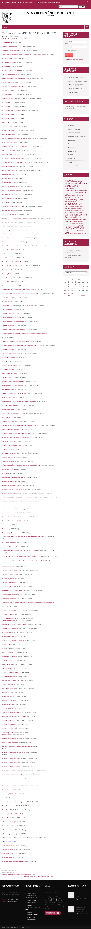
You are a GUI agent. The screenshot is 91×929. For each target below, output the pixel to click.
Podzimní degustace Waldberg (11, 712)
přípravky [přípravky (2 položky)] (67, 210)
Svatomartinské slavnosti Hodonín (12, 762)
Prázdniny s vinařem (27, 305)
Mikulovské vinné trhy (8, 174)
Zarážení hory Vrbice (8, 578)
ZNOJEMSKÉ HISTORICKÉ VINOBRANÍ (14, 590)
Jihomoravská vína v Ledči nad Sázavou (14, 78)
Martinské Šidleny (7, 734)
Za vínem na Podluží (8, 286)
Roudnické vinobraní (8, 664)
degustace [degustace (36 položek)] (71, 185)
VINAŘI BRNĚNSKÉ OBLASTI (50, 13)
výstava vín (10, 872)
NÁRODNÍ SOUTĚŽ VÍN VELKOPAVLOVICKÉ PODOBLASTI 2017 (21, 465)
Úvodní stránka (32, 893)
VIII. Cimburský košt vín (9, 198)
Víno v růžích (6, 305)
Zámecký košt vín (7, 301)
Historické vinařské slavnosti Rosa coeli (13, 501)
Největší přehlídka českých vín (11, 680)
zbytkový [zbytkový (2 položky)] (67, 231)
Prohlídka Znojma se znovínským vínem (13, 329)
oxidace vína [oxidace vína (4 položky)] (69, 206)
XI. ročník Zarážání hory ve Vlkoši (11, 445)
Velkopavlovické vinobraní (9, 610)
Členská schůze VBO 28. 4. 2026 (77, 77)
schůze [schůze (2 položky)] (67, 215)
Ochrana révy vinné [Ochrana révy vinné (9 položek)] (74, 199)
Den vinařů (5, 377)
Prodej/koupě (71, 144)
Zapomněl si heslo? (78, 59)
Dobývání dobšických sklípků (10, 313)
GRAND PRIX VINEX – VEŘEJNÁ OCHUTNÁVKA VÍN (18, 162)
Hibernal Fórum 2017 (8, 250)
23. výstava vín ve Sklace (9, 58)
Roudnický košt (6, 274)
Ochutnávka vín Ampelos (9, 598)
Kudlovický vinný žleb (8, 254)
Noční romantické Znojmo (9, 373)
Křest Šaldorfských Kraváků (10, 513)
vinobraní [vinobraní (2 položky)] (75, 223)
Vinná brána (6, 202)
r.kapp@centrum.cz (11, 901)
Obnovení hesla (32, 919)
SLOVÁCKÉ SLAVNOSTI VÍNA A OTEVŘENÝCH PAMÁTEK (19, 557)
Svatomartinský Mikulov (9, 720)
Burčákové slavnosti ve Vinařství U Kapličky (14, 489)
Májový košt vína (7, 90)
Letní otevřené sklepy (8, 222)
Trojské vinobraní (7, 644)
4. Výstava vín (6, 66)
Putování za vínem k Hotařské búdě (12, 421)
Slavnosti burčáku (7, 668)
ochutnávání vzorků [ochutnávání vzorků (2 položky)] (70, 201)
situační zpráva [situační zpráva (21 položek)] (78, 214)
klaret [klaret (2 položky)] (70, 195)
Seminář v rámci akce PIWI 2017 (12, 262)
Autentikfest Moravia (8, 409)
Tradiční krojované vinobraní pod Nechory (14, 640)
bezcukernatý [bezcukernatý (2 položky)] (78, 181)
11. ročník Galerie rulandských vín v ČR (13, 405)
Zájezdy (70, 162)
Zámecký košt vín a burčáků (10, 672)
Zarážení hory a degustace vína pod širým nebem (16, 433)
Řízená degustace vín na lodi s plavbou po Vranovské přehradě (20, 345)
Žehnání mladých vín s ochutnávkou (12, 861)
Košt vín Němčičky (7, 166)
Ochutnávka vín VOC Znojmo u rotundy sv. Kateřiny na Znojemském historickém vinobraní (28, 602)
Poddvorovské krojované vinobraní (12, 628)
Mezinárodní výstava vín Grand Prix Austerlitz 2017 (16, 437)
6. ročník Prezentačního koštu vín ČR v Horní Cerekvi (17, 246)
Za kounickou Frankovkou (9, 210)
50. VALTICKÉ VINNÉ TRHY (10, 130)
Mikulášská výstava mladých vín (11, 834)
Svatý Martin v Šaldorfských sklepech (13, 770)
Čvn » (83, 295)
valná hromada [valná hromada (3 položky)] (78, 221)
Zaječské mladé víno (8, 708)
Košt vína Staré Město (8, 134)
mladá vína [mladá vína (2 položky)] (75, 195)
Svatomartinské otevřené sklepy (11, 758)
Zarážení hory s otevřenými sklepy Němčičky (15, 493)
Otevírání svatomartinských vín (11, 742)
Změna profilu (31, 917)
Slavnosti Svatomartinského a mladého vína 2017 (16, 746)
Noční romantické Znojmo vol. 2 (11, 429)
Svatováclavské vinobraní (9, 676)
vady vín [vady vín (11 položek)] (69, 221)
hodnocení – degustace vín (75, 133)
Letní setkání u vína (7, 469)
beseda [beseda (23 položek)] (69, 180)
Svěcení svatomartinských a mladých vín (14, 774)
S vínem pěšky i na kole (9, 298)
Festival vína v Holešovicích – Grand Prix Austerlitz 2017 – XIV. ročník (22, 561)
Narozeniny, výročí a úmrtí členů (77, 136)
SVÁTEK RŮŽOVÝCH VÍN (10, 38)
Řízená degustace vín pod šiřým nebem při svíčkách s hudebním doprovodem (24, 333)
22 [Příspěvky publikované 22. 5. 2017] (65, 291)
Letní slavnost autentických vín (11, 353)
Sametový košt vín (7, 790)
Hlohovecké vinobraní (10, 618)
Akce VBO (71, 125)
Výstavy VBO (71, 158)
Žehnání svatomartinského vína (11, 786)
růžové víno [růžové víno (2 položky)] (79, 212)
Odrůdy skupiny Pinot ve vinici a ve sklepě (14, 234)
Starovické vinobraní (8, 636)
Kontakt (30, 905)
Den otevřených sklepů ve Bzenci (12, 190)
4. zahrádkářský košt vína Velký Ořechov (14, 238)
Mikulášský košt (7, 830)
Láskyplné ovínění (7, 42)
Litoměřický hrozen (8, 258)
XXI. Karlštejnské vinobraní (10, 688)
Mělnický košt (6, 417)
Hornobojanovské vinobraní (10, 505)
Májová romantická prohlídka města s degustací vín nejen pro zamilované (23, 54)
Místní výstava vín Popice (9, 142)
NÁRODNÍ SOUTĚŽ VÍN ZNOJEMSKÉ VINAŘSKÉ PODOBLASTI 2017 (22, 497)
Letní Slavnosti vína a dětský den (12, 194)
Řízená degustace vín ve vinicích (11, 317)
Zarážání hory (6, 449)
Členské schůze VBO (74, 129)
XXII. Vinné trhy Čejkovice (10, 206)
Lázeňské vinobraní (8, 660)
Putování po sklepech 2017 (10, 98)
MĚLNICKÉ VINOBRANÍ (9, 586)
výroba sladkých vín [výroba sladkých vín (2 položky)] (71, 226)
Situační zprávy (72, 151)
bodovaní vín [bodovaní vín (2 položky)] (69, 183)
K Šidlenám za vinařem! (9, 226)
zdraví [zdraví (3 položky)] (73, 231)
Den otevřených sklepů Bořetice (11, 186)
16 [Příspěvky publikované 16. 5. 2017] (68, 288)
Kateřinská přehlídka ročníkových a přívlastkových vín (17, 794)
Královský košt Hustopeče (9, 700)
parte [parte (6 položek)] (77, 206)
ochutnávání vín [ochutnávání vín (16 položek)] (73, 203)
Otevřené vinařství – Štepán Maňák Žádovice (15, 517)
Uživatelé (30, 912)
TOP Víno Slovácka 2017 (9, 441)
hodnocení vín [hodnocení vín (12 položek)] (75, 193)
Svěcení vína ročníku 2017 (10, 724)
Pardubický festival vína (9, 461)
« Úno (68, 295)
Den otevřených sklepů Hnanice (11, 74)
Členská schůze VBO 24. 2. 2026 (77, 88)
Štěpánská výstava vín (8, 849)
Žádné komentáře (15, 36)
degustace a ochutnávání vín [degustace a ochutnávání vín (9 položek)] (72, 189)
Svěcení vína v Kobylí (8, 853)
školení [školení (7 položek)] (83, 233)
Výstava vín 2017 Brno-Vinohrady (12, 110)
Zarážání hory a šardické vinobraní (12, 485)
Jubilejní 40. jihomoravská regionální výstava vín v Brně (19, 874)
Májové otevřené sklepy (9, 82)
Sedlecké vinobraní (7, 684)
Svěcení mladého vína (8, 806)
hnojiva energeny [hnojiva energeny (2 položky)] (70, 193)
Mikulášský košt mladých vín (10, 822)
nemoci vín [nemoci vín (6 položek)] (75, 197)
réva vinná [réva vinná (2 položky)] (72, 212)
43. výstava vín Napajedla (9, 242)
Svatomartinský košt (10, 732)
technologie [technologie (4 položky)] (82, 219)
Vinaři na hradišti (7, 309)
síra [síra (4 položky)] (76, 219)
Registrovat (68, 59)
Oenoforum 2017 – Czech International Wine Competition (18, 294)
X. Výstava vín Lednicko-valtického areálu (14, 158)
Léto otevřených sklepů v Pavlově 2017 (13, 230)
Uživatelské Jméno (68, 42)
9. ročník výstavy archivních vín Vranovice (14, 716)
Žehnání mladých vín (8, 857)
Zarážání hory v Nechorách (10, 533)
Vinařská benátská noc (8, 357)
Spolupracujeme (32, 900)
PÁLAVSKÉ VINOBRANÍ (9, 543)
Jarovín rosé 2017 (7, 122)
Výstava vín (5, 102)
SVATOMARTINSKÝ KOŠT (10, 728)
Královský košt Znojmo (8, 457)
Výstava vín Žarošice (8, 114)
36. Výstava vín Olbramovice (10, 62)
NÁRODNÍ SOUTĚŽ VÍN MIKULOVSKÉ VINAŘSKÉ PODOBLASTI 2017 (23, 537)
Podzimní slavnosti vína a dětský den (12, 521)
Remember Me (71, 50)
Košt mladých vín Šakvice (9, 826)
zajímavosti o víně (73, 166)
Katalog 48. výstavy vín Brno (76, 84)
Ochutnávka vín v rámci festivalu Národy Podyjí (15, 341)
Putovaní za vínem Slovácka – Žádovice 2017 (15, 146)
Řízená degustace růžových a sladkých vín (14, 321)
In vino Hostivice (6, 397)
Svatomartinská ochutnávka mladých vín (13, 752)
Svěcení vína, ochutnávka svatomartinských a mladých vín (18, 778)
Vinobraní (4, 525)
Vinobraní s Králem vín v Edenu (11, 547)
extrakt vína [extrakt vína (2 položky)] (83, 190)
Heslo (66, 47)
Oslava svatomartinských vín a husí (12, 738)
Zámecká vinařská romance (10, 365)
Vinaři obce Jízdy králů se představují (12, 278)
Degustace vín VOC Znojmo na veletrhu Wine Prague (17, 218)
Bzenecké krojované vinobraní (10, 594)
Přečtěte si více (52, 913)
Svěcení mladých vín (8, 846)
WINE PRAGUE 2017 (8, 214)
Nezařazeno (71, 140)
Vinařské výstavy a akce (9, 870)
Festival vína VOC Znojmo (10, 126)
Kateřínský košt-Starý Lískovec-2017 (12, 814)
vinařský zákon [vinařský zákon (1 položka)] (68, 223)
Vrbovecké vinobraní (8, 704)
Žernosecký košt (7, 182)
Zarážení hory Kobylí (8, 481)
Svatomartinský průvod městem (11, 766)
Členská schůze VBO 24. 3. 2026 (77, 81)
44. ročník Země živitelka (9, 453)
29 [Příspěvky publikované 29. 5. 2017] (65, 293)
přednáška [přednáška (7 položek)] (81, 208)
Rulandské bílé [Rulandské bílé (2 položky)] (75, 210)
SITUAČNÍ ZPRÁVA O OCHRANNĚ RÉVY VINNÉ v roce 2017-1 (39, 876)
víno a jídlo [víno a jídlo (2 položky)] (81, 223)
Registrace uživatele (33, 914)
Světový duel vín (7, 818)
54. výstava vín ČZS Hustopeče (11, 70)
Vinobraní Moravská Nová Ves (10, 571)
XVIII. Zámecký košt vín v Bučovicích (13, 154)
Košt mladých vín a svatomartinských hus (14, 802)
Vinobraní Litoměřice (8, 614)
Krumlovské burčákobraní (9, 656)
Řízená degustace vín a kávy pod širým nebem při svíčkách (19, 401)
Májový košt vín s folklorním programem (14, 86)
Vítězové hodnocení (73, 92)
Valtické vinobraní (7, 696)
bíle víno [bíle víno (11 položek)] (82, 183)
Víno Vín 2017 (6, 282)
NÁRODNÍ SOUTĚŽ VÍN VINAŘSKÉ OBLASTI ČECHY (18, 290)
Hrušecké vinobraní (7, 509)
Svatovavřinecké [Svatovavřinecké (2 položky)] (70, 219)
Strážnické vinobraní (8, 567)
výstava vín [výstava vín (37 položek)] (76, 228)
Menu (5, 27)
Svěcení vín (5, 810)
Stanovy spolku (32, 902)
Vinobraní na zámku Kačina (10, 574)
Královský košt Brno (8, 692)
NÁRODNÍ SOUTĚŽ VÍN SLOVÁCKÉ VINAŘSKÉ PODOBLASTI (20, 551)
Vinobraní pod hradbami (9, 582)
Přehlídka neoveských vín (9, 46)
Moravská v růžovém (8, 94)
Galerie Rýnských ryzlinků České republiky (14, 393)
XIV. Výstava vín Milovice (9, 150)
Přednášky (71, 147)
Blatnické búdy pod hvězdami (10, 413)
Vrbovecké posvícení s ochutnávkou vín (13, 477)
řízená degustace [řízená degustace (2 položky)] (75, 233)
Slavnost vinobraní (7, 632)
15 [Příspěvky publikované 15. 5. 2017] (65, 288)
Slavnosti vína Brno (8, 652)
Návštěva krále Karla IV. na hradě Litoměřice (15, 624)
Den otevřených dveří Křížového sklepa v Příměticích (17, 266)
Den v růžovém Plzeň (8, 270)
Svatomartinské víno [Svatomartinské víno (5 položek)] (73, 217)
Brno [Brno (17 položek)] (75, 183)
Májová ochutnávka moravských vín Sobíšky (15, 138)
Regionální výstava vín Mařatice (11, 50)
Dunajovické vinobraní (8, 620)
